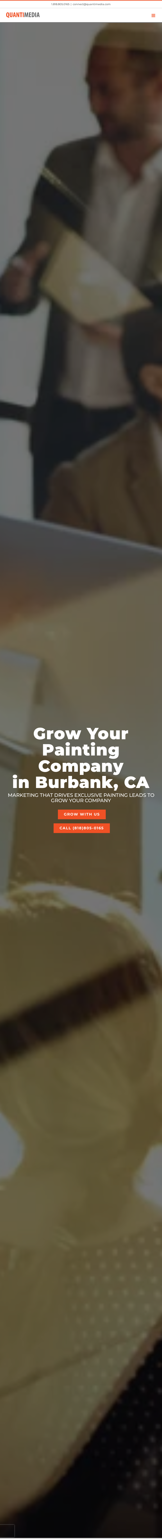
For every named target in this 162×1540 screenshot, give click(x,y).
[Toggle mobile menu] (154, 15)
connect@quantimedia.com (92, 4)
